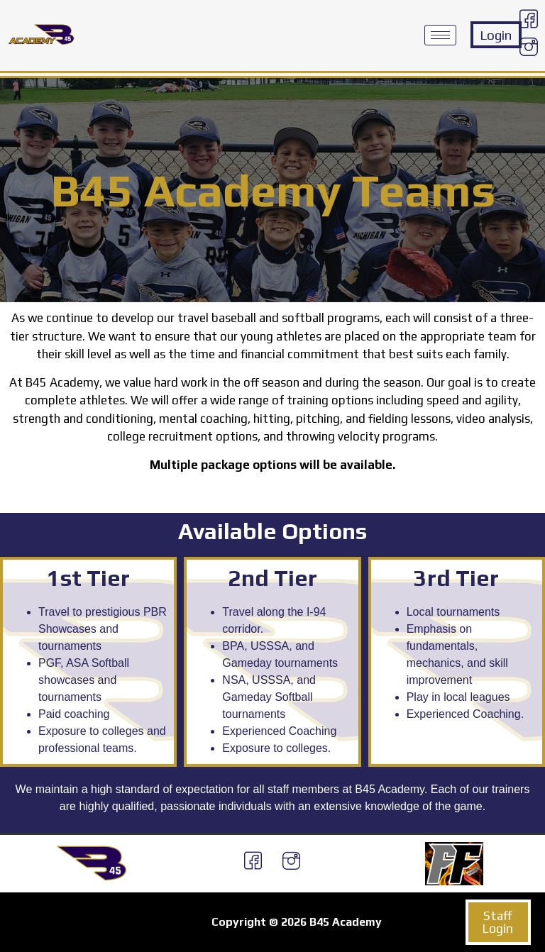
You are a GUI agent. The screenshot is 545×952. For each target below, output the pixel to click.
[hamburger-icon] (440, 35)
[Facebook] (528, 21)
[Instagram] (528, 48)
